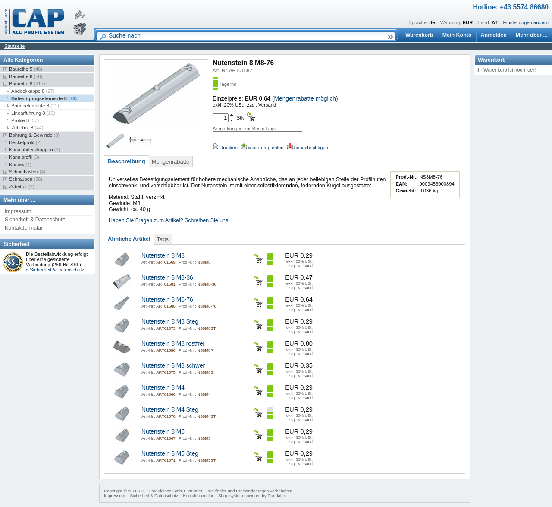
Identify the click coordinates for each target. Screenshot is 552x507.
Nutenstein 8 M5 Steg (169, 453)
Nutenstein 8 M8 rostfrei (172, 343)
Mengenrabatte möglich (305, 98)
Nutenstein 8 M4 (163, 387)
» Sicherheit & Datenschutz (55, 269)
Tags (162, 239)
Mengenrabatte (170, 161)
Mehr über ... (532, 35)
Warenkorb (419, 35)
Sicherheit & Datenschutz (35, 220)
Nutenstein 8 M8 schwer (173, 365)
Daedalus (277, 495)
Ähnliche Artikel (129, 239)
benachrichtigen (307, 147)
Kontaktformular (24, 228)
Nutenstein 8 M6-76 (167, 299)
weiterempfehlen (262, 147)
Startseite (14, 46)
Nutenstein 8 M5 (163, 431)
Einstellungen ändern (526, 22)
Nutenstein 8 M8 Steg (169, 321)
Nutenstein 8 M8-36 (167, 277)
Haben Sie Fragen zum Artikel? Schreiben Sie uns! (169, 220)
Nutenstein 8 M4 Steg (169, 409)
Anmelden (494, 35)
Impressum (18, 211)
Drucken (225, 147)
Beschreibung (126, 161)
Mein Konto (457, 35)
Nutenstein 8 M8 (163, 255)
